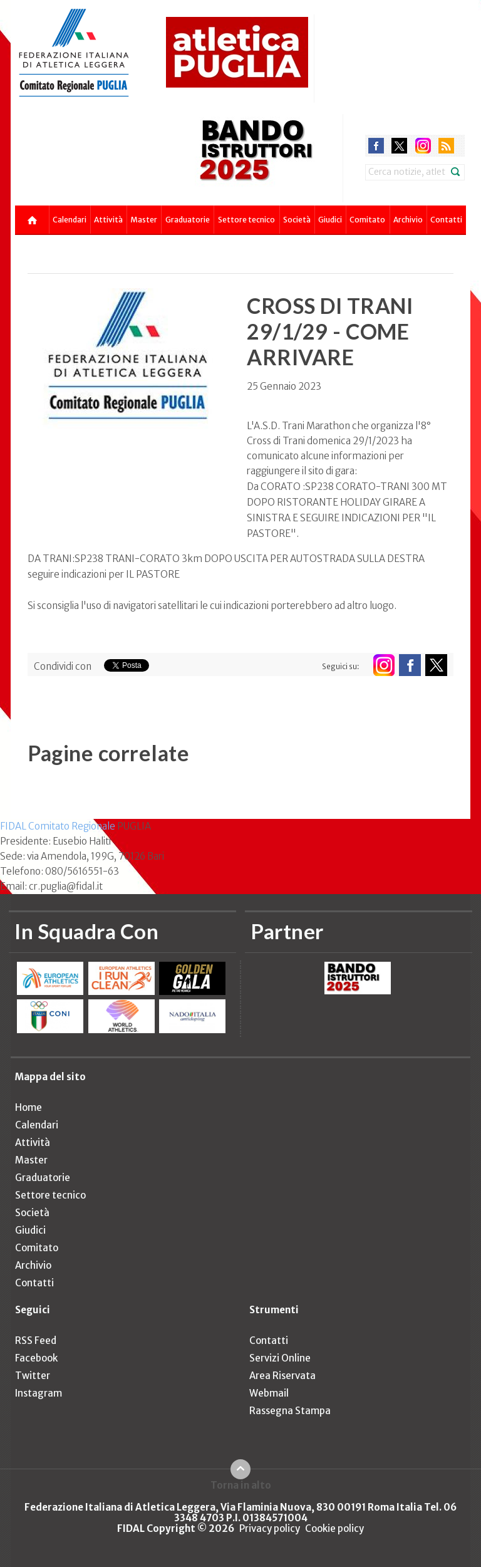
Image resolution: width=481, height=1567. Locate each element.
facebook (376, 146)
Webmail (269, 1393)
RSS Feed (35, 1340)
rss (446, 146)
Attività (108, 219)
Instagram (38, 1393)
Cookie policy (334, 1528)
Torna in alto (240, 1485)
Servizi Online (280, 1358)
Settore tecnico (246, 219)
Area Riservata (282, 1376)
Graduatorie (187, 219)
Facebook (36, 1358)
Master (143, 219)
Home (28, 1107)
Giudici (330, 219)
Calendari (69, 219)
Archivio (408, 219)
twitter (399, 146)
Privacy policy (269, 1528)
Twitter (32, 1376)
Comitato (367, 219)
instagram (423, 146)
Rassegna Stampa (290, 1411)
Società (297, 219)
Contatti (446, 219)
